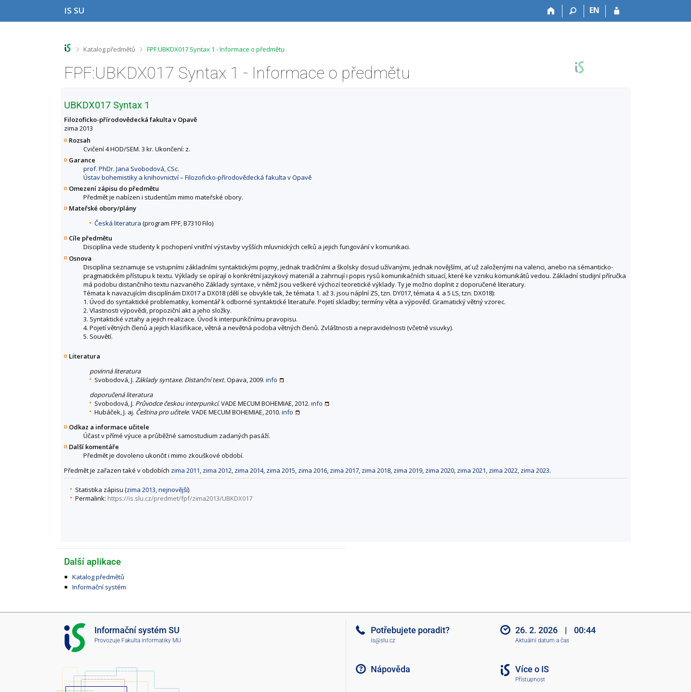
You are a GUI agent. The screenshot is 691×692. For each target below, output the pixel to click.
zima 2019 (407, 470)
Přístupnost (530, 679)
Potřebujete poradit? (410, 630)
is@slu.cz (383, 640)
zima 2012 (217, 470)
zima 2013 (141, 489)
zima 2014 (249, 470)
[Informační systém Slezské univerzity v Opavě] (74, 10)
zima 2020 (439, 470)
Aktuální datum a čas (542, 640)
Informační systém (99, 587)
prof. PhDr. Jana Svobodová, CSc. (131, 168)
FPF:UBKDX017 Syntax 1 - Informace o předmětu (216, 49)
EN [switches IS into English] (594, 10)
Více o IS (532, 669)
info (271, 379)
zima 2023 (535, 470)
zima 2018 (376, 470)
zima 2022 (503, 470)
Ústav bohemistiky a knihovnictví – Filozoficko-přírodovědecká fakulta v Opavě (197, 177)
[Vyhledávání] (573, 11)
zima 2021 (471, 470)
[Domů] (551, 11)
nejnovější (173, 489)
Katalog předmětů (109, 49)
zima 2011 (185, 470)
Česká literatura (117, 223)
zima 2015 (280, 470)
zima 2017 (344, 470)
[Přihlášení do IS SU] (616, 11)
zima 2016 (312, 470)
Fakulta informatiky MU (151, 640)
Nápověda (390, 669)
